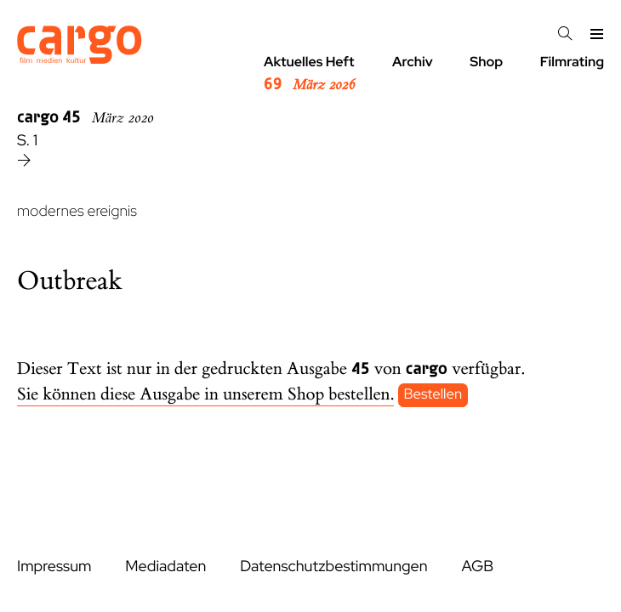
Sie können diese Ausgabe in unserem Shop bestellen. (205, 394)
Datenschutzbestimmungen (333, 566)
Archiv (412, 62)
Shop (486, 62)
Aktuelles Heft (309, 74)
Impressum (54, 566)
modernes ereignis (77, 211)
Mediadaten (165, 566)
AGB (477, 566)
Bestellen (433, 395)
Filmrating (572, 62)
